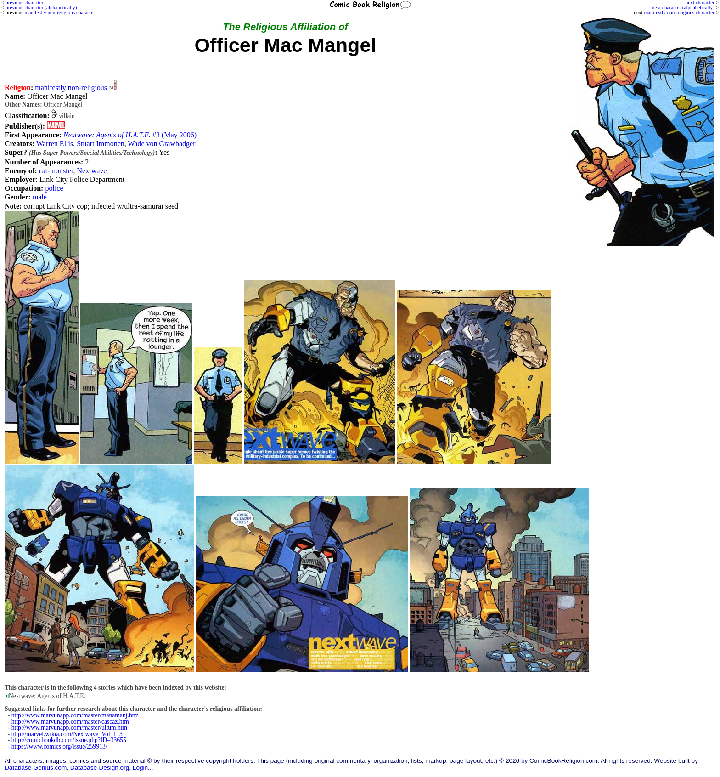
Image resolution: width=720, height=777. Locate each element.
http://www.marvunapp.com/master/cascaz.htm (70, 721)
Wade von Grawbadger (161, 143)
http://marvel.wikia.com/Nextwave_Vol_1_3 (67, 734)
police (54, 188)
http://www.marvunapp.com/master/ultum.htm (69, 727)
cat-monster (56, 171)
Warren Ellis (54, 143)
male (40, 197)
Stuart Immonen (100, 143)
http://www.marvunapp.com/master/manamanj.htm (75, 715)
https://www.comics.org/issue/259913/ (59, 746)
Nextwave (92, 171)
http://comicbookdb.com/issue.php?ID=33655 (68, 740)
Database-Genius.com (36, 767)
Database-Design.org (99, 767)
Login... (143, 767)
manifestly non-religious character (679, 12)
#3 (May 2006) (130, 135)
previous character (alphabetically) (41, 7)
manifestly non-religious (71, 87)
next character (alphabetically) (683, 7)
